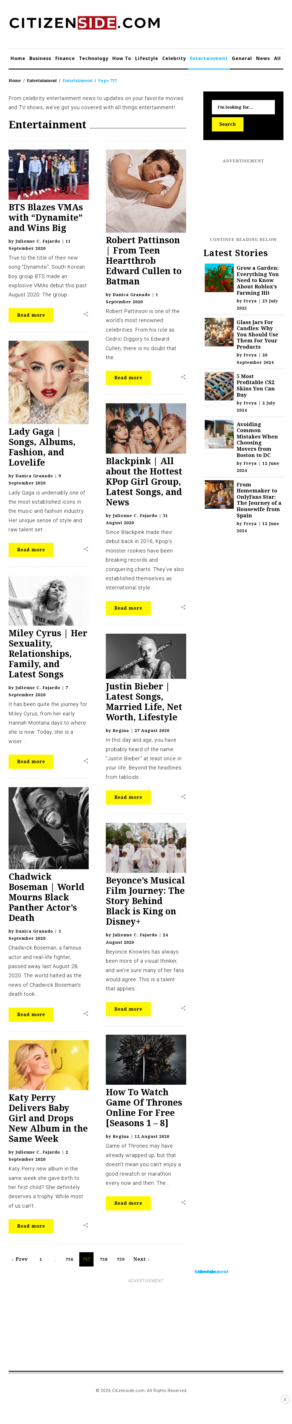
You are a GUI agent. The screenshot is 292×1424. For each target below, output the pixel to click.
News (263, 58)
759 (121, 1259)
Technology (93, 58)
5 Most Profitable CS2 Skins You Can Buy (256, 385)
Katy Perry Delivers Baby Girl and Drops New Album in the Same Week (48, 1118)
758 (104, 1259)
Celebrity (174, 58)
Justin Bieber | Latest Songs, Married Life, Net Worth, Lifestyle (144, 701)
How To (121, 58)
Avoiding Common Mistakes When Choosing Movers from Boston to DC (257, 439)
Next (142, 1259)
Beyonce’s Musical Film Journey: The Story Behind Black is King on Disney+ (145, 900)
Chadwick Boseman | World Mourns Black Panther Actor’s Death (46, 897)
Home (18, 58)
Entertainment (209, 58)
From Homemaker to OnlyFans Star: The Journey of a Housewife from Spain (259, 500)
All (277, 58)
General (242, 58)
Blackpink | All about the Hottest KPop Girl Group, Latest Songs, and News (144, 481)
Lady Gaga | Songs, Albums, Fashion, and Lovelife (42, 447)
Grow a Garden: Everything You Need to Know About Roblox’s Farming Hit (258, 280)
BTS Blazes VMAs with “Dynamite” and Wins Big (46, 217)
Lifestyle (146, 58)
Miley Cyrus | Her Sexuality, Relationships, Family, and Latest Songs (48, 653)
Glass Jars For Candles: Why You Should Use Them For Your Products (257, 334)
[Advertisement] (243, 200)
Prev (19, 1259)
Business (40, 58)
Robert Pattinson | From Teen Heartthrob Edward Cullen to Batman (144, 260)
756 (69, 1259)
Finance (65, 58)
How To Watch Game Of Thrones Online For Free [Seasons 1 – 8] (144, 1107)
